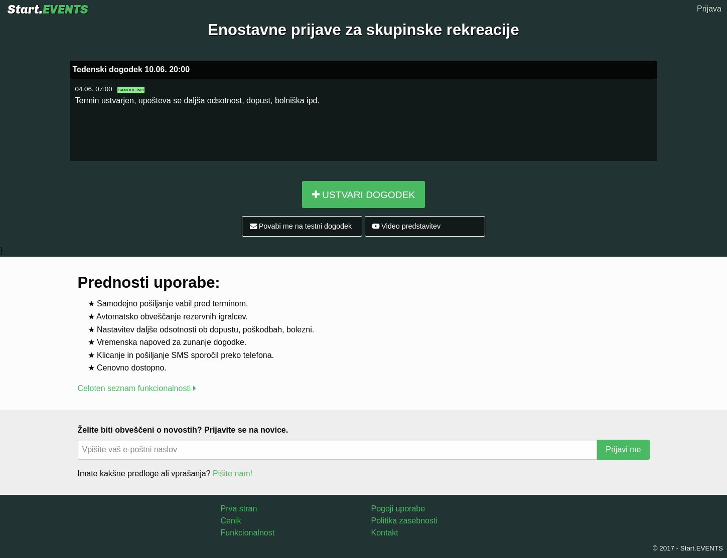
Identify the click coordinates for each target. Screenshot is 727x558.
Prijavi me (623, 449)
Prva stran (239, 508)
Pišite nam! (232, 473)
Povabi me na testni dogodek (301, 226)
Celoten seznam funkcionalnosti (137, 388)
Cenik (231, 520)
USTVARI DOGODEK (363, 195)
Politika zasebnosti (404, 520)
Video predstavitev (406, 226)
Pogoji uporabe (398, 508)
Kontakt (384, 532)
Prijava (709, 9)
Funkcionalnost (248, 532)
